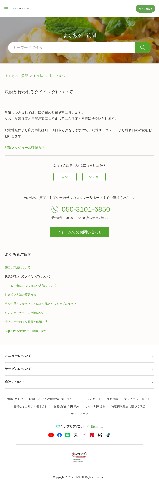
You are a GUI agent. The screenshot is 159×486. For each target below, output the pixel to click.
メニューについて (79, 356)
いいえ (94, 177)
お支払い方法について (50, 76)
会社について (79, 382)
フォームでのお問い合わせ (79, 232)
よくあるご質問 (17, 76)
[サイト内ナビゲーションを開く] (6, 8)
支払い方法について (18, 267)
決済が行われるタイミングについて (28, 276)
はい (65, 177)
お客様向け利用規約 (67, 406)
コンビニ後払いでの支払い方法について (30, 285)
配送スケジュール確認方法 (25, 148)
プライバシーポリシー (138, 399)
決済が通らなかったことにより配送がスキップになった (40, 303)
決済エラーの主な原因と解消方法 (26, 321)
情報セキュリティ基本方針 (30, 406)
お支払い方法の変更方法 (20, 294)
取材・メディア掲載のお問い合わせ (52, 399)
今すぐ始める (145, 8)
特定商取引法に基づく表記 (128, 406)
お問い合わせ (15, 399)
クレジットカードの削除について (26, 312)
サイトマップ (79, 414)
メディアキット (91, 399)
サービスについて (79, 369)
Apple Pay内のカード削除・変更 (26, 331)
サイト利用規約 (95, 406)
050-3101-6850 (86, 209)
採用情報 (112, 399)
